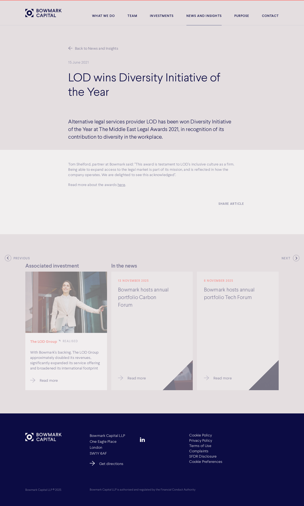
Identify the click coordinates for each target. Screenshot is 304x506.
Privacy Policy (200, 440)
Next (286, 258)
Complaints (198, 451)
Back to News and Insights (96, 48)
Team (132, 16)
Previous (22, 258)
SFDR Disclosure (203, 456)
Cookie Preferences (205, 461)
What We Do (103, 16)
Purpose (241, 16)
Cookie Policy (200, 435)
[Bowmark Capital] (43, 12)
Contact (270, 16)
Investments (162, 16)
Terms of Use (200, 445)
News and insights (204, 16)
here (121, 185)
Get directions (111, 463)
